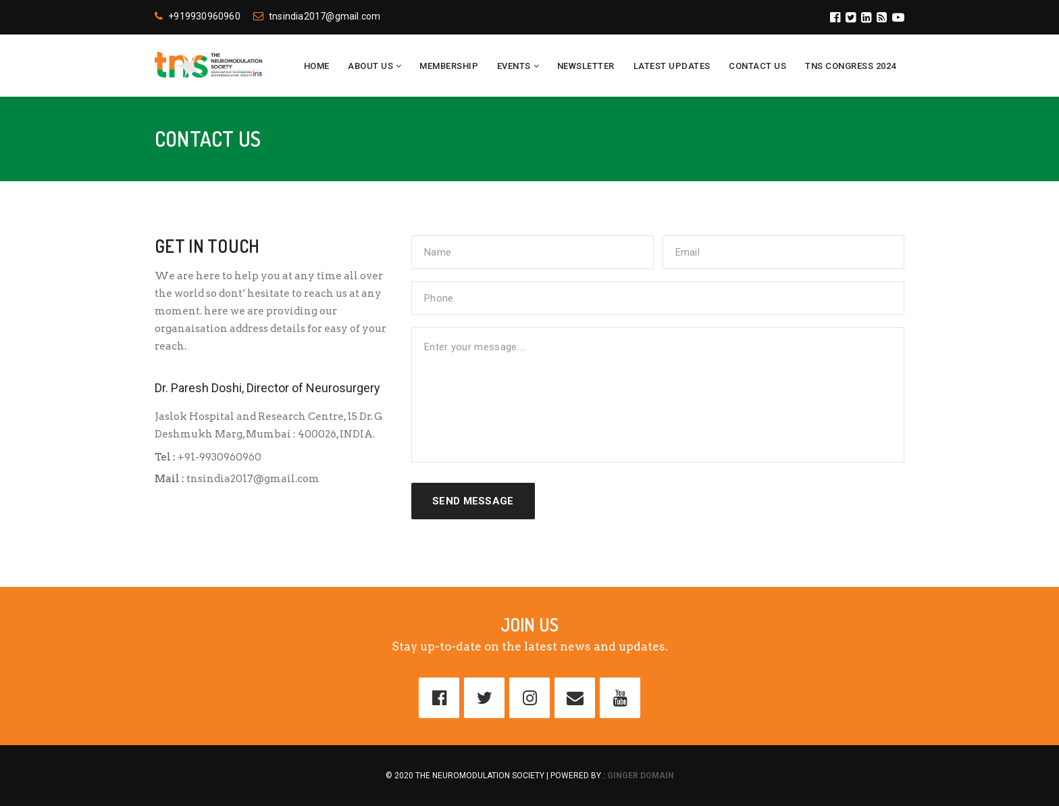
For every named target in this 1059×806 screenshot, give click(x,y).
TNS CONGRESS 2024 (850, 66)
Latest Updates (672, 66)
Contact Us (757, 66)
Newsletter (586, 66)
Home (317, 66)
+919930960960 (197, 16)
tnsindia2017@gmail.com (317, 16)
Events (514, 66)
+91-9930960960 (218, 457)
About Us (370, 66)
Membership (448, 66)
